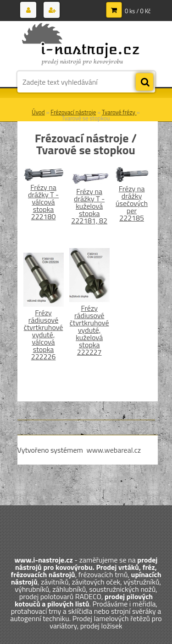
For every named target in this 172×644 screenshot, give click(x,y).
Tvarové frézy (119, 112)
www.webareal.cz (113, 449)
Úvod (38, 112)
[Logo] (80, 45)
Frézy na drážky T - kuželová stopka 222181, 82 (89, 206)
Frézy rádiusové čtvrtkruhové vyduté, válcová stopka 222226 (43, 334)
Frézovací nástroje (73, 112)
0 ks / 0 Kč (138, 11)
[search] (144, 82)
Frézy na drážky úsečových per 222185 (132, 203)
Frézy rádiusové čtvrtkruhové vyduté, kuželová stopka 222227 (89, 330)
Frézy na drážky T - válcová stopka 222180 (43, 202)
